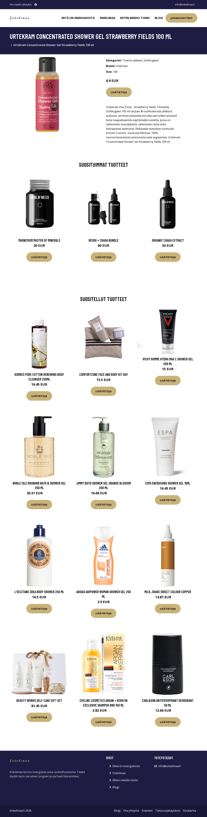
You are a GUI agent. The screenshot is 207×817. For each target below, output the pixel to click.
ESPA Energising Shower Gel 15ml (167, 483)
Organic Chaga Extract (168, 240)
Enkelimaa (107, 18)
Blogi (159, 18)
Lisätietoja (119, 92)
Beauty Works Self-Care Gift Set (39, 700)
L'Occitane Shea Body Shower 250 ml (39, 592)
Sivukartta (189, 810)
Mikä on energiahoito (126, 766)
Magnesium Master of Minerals (39, 240)
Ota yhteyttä (131, 810)
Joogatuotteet (181, 18)
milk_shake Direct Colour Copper (167, 592)
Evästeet (147, 810)
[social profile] (35, 4)
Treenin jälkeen (132, 60)
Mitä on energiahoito (78, 18)
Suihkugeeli (151, 60)
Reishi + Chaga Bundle (104, 240)
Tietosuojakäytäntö (167, 810)
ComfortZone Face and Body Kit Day (103, 374)
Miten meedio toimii (135, 18)
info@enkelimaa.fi (185, 4)
